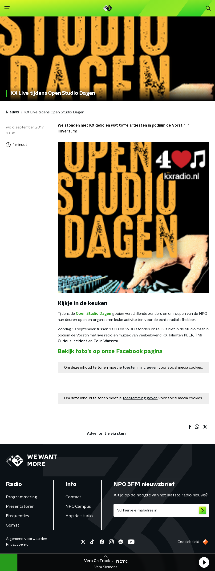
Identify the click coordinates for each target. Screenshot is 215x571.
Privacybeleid (17, 544)
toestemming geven (140, 367)
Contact (73, 497)
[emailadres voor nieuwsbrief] (161, 510)
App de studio (79, 516)
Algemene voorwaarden (26, 539)
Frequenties (17, 516)
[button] (203, 562)
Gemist (12, 525)
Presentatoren (20, 506)
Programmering (21, 497)
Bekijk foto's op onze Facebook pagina (110, 351)
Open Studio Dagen (93, 313)
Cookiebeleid (188, 542)
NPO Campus (78, 506)
